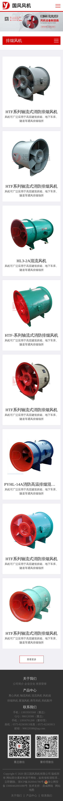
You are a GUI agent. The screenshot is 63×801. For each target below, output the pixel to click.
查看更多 (31, 659)
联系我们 (25, 707)
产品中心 (25, 690)
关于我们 (25, 678)
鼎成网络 (47, 785)
